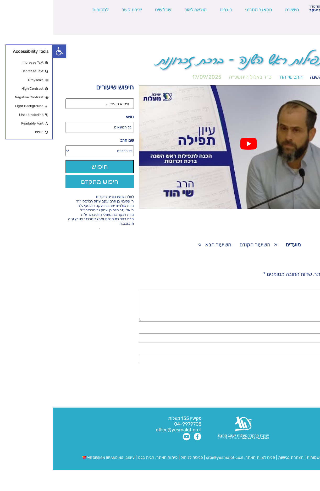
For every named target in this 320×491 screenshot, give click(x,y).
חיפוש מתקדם (47, 181)
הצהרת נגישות (238, 463)
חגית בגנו (93, 463)
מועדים (295, 77)
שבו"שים (110, 10)
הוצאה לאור (143, 10)
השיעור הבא (166, 244)
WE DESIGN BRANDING (50, 464)
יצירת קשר (79, 10)
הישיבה (239, 10)
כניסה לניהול (139, 463)
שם (302, 336)
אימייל (299, 357)
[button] (7, 51)
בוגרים (173, 10)
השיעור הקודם (202, 244)
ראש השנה (268, 77)
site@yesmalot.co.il (172, 463)
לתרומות (48, 10)
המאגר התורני (205, 10)
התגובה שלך (292, 286)
